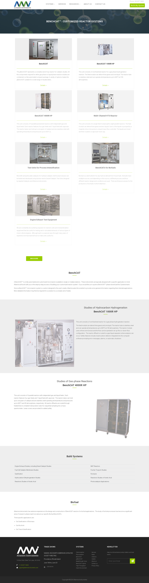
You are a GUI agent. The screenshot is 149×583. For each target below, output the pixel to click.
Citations (94, 557)
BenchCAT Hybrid (81, 563)
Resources (74, 4)
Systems (49, 4)
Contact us (100, 4)
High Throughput (81, 565)
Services (62, 4)
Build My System (137, 5)
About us (88, 4)
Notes (93, 554)
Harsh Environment (81, 568)
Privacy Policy (95, 565)
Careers (94, 559)
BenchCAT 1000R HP (105, 64)
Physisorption (80, 554)
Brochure (34, 258)
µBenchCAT (79, 559)
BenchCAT (43, 64)
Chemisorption (80, 552)
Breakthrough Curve (81, 561)
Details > (43, 85)
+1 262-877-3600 (24, 565)
